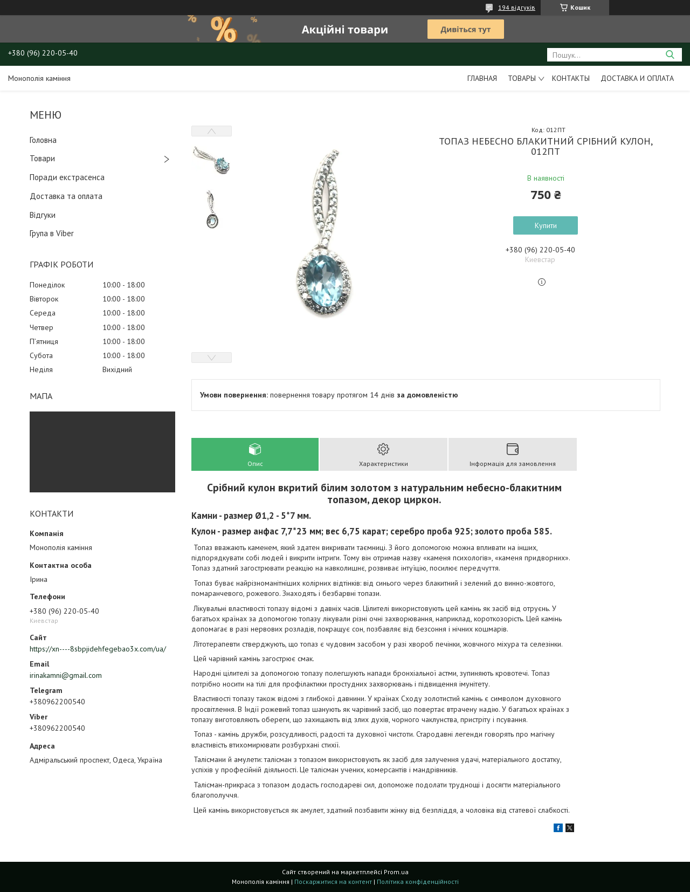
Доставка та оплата (66, 196)
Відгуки (43, 215)
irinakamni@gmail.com (66, 675)
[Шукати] (670, 54)
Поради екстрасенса (67, 177)
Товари (42, 158)
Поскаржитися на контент (333, 881)
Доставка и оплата (637, 78)
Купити (546, 225)
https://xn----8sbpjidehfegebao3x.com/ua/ (98, 649)
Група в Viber (52, 233)
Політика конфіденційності (418, 881)
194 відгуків (516, 7)
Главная (482, 78)
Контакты (571, 78)
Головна (43, 140)
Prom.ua (396, 872)
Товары (522, 78)
